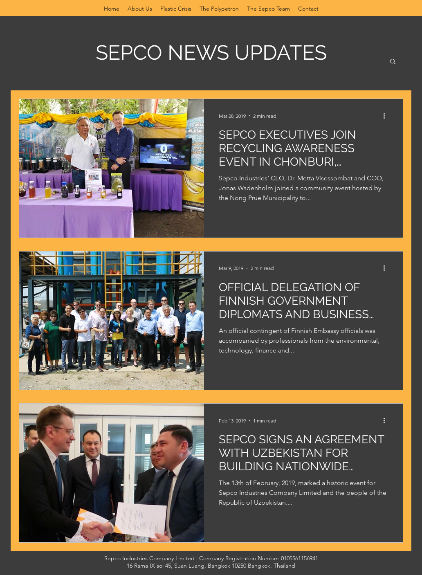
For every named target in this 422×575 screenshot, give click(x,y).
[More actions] (387, 116)
